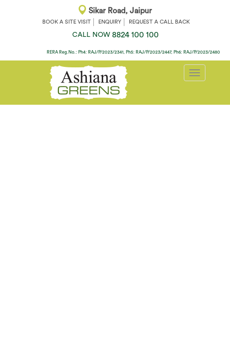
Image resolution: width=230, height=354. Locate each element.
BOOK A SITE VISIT (66, 22)
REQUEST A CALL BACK (159, 22)
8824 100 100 (115, 35)
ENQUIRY (109, 22)
